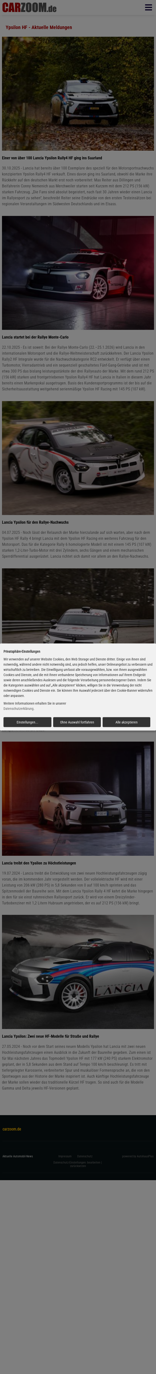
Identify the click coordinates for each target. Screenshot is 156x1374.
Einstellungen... (27, 722)
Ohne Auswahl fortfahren (77, 722)
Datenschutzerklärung (18, 709)
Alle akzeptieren (127, 722)
